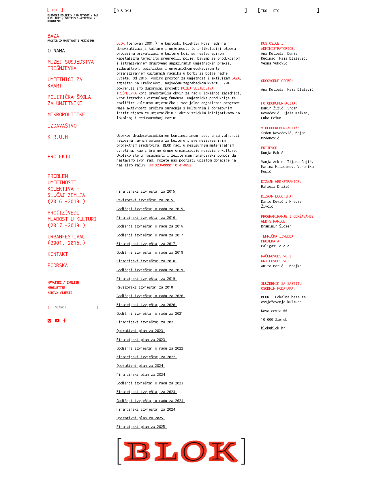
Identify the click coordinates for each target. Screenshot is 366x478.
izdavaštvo (62, 125)
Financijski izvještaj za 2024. (147, 409)
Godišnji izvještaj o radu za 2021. (151, 313)
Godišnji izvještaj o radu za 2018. (151, 252)
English (73, 282)
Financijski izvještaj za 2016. (147, 217)
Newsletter (56, 287)
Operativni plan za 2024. (141, 365)
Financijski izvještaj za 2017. (147, 244)
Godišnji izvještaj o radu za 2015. (151, 209)
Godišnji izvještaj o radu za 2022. (151, 348)
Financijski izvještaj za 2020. (147, 305)
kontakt (58, 254)
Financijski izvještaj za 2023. (147, 392)
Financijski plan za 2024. (142, 374)
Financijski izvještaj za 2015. (147, 191)
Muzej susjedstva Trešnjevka (71, 64)
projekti (59, 156)
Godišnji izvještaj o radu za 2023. (151, 383)
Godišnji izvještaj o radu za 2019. (151, 270)
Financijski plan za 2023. (142, 339)
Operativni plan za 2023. (141, 331)
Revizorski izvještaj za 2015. (146, 200)
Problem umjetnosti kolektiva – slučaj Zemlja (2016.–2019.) (66, 188)
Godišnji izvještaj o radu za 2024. (151, 401)
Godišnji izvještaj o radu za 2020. (151, 296)
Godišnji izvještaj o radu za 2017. (151, 235)
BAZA (71, 37)
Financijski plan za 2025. (142, 426)
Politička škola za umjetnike (69, 100)
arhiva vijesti (60, 293)
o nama (56, 50)
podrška (58, 265)
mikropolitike (66, 114)
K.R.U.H (58, 137)
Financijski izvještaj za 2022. (147, 357)
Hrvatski (54, 282)
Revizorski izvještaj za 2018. (146, 287)
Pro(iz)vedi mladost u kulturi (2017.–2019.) (72, 218)
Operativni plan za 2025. (141, 418)
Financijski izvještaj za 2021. (147, 322)
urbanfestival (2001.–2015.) (66, 239)
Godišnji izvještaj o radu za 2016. (151, 226)
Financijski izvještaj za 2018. (147, 261)
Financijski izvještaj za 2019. (147, 278)
